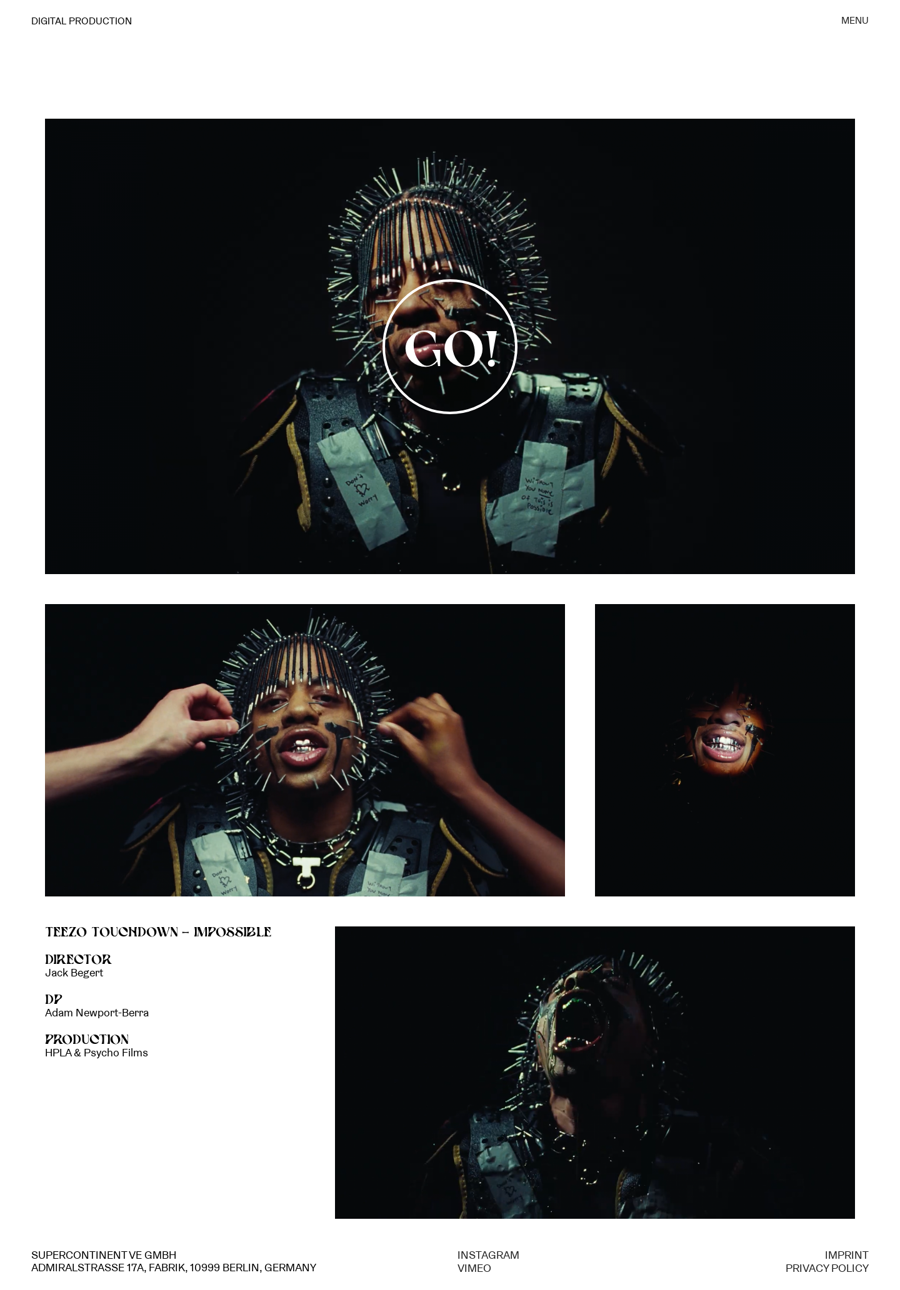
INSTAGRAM (488, 1255)
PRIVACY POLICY (827, 1268)
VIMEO (474, 1268)
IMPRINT (847, 1255)
